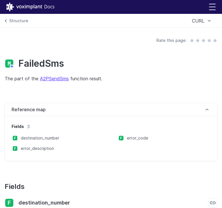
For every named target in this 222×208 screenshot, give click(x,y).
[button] (212, 7)
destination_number (40, 137)
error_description (37, 148)
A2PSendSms (54, 78)
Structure (18, 20)
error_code (137, 137)
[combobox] (202, 20)
